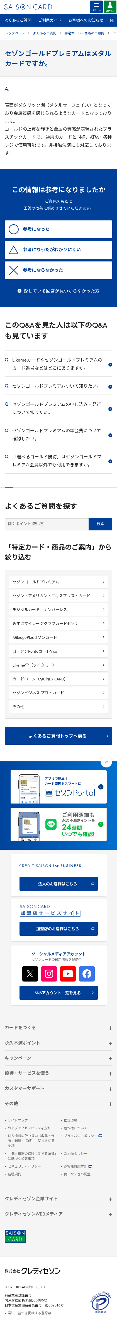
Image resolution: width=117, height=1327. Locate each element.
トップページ (15, 33)
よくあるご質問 (17, 20)
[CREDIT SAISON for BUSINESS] (59, 875)
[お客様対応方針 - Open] (86, 1166)
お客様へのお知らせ (85, 20)
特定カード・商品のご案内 (84, 33)
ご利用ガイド (50, 20)
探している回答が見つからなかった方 (61, 291)
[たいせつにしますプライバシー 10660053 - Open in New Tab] (100, 1313)
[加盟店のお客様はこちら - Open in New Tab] (59, 920)
